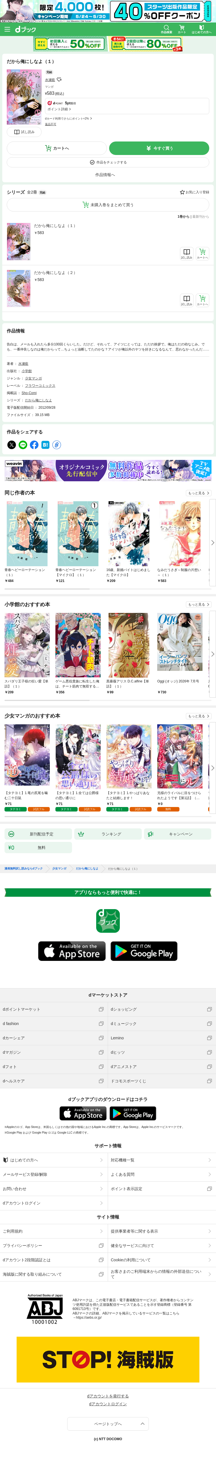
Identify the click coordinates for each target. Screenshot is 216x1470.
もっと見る (196, 493)
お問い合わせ (14, 1188)
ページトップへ (108, 1424)
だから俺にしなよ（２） (55, 272)
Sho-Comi (29, 393)
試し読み (28, 132)
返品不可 (50, 124)
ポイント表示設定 (126, 1188)
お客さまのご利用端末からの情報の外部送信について (156, 1274)
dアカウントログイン (21, 1203)
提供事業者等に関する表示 (134, 1231)
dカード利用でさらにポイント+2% (67, 118)
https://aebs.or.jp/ (89, 1318)
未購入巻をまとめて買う (112, 205)
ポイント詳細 (58, 109)
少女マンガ (33, 378)
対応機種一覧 (122, 1160)
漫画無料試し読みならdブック (23, 868)
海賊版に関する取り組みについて (32, 1274)
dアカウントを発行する (108, 1396)
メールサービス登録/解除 (25, 1174)
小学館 (27, 371)
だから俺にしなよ (38, 400)
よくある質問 (122, 1174)
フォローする (59, 79)
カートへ (61, 148)
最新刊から (200, 216)
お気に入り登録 (197, 192)
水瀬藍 (50, 80)
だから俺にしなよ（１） (55, 225)
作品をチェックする (111, 162)
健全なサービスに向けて (132, 1245)
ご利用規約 (12, 1231)
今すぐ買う (163, 148)
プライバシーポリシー (22, 1245)
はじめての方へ (20, 1160)
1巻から (184, 216)
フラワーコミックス (40, 386)
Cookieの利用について (131, 1260)
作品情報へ (105, 174)
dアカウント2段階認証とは (27, 1260)
